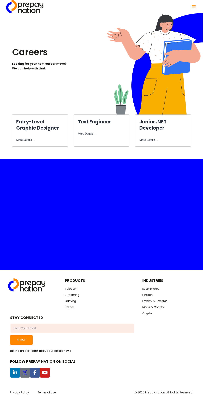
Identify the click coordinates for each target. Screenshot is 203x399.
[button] (193, 6)
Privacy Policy (19, 392)
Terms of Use (47, 392)
